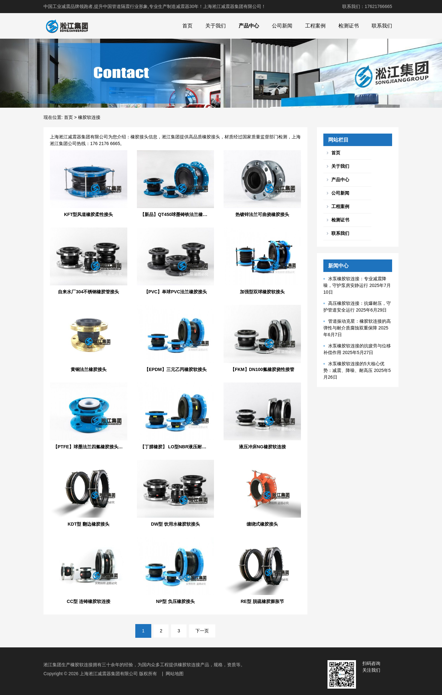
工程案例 (315, 25)
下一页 (202, 630)
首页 (187, 25)
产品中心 (249, 25)
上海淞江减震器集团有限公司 (109, 673)
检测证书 (348, 25)
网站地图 (175, 673)
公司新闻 (282, 25)
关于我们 (215, 25)
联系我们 (382, 25)
